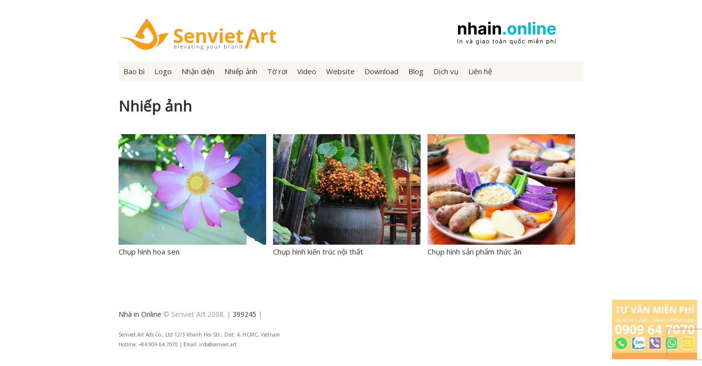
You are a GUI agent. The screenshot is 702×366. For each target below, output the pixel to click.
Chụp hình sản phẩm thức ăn (474, 251)
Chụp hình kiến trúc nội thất (318, 251)
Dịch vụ (445, 71)
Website (340, 71)
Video (306, 71)
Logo (163, 71)
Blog (416, 71)
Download (381, 71)
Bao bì (134, 71)
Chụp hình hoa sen (149, 251)
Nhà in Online (140, 314)
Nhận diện (198, 71)
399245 (244, 314)
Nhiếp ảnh (240, 71)
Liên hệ (480, 71)
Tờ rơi (277, 71)
